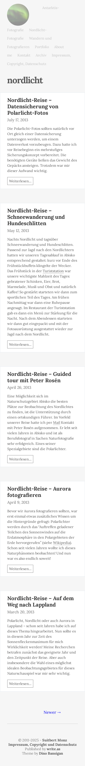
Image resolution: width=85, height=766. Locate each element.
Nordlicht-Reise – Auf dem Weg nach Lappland (40, 601)
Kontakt (23, 55)
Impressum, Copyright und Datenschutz (42, 744)
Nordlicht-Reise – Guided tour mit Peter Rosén (39, 377)
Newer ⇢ (52, 712)
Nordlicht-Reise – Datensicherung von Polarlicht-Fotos (32, 106)
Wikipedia (61, 542)
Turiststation (53, 271)
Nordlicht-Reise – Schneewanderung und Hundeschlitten (36, 217)
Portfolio (42, 47)
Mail (56, 422)
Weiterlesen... (20, 181)
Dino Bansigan (51, 753)
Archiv (41, 55)
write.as (53, 749)
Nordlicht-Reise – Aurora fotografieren (39, 491)
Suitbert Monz (54, 740)
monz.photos (18, 7)
